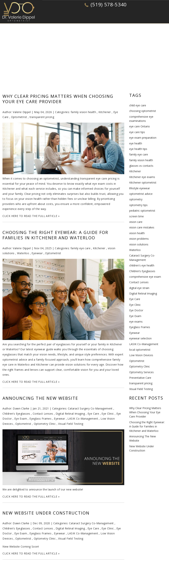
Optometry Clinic (45, 424)
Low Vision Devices (141, 355)
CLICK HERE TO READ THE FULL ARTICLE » (30, 216)
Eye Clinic (108, 413)
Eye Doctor (136, 310)
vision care (135, 222)
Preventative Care (140, 377)
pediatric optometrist (142, 210)
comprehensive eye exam (145, 276)
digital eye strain (139, 288)
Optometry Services (141, 372)
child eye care (137, 105)
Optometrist (19, 117)
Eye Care (93, 413)
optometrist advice (141, 194)
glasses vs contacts (141, 165)
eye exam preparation (142, 137)
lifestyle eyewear (139, 188)
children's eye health (141, 265)
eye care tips (137, 132)
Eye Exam (20, 418)
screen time (136, 216)
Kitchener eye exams (142, 177)
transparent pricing (42, 117)
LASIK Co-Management (82, 418)
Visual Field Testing (70, 424)
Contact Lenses (43, 413)
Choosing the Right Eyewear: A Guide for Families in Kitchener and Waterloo (55, 235)
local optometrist (139, 349)
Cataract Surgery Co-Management (90, 408)
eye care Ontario (139, 126)
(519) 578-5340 (109, 4)
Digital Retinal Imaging (70, 413)
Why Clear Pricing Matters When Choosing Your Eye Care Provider (57, 98)
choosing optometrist (142, 111)
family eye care (80, 248)
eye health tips (138, 149)
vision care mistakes (141, 227)
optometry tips (138, 205)
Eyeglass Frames (40, 418)
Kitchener (104, 112)
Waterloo (23, 253)
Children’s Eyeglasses (16, 413)
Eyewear (37, 253)
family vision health (83, 112)
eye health (135, 143)
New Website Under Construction (45, 513)
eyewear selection (140, 338)
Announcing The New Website (40, 398)
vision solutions (138, 244)
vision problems (139, 238)
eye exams (136, 321)
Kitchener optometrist (142, 182)
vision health (137, 233)
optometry (135, 199)
